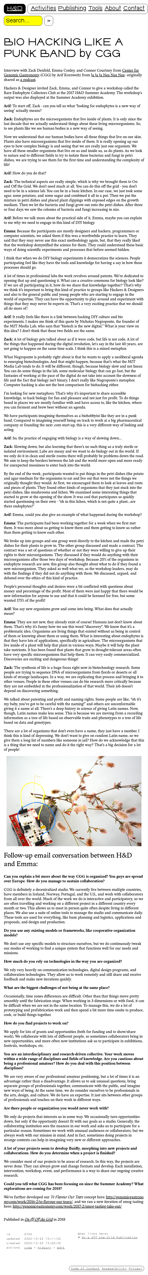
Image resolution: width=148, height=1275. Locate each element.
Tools (95, 9)
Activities (43, 9)
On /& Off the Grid (39, 1220)
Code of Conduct (85, 1268)
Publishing (72, 9)
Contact (134, 9)
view (28, 1247)
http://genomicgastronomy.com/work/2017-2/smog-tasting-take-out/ (67, 1207)
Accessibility (114, 1268)
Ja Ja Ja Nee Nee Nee (108, 75)
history (44, 1247)
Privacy (135, 1268)
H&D (15, 9)
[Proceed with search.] (48, 21)
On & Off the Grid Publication (110, 1237)
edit (61, 1247)
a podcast (27, 80)
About (112, 9)
